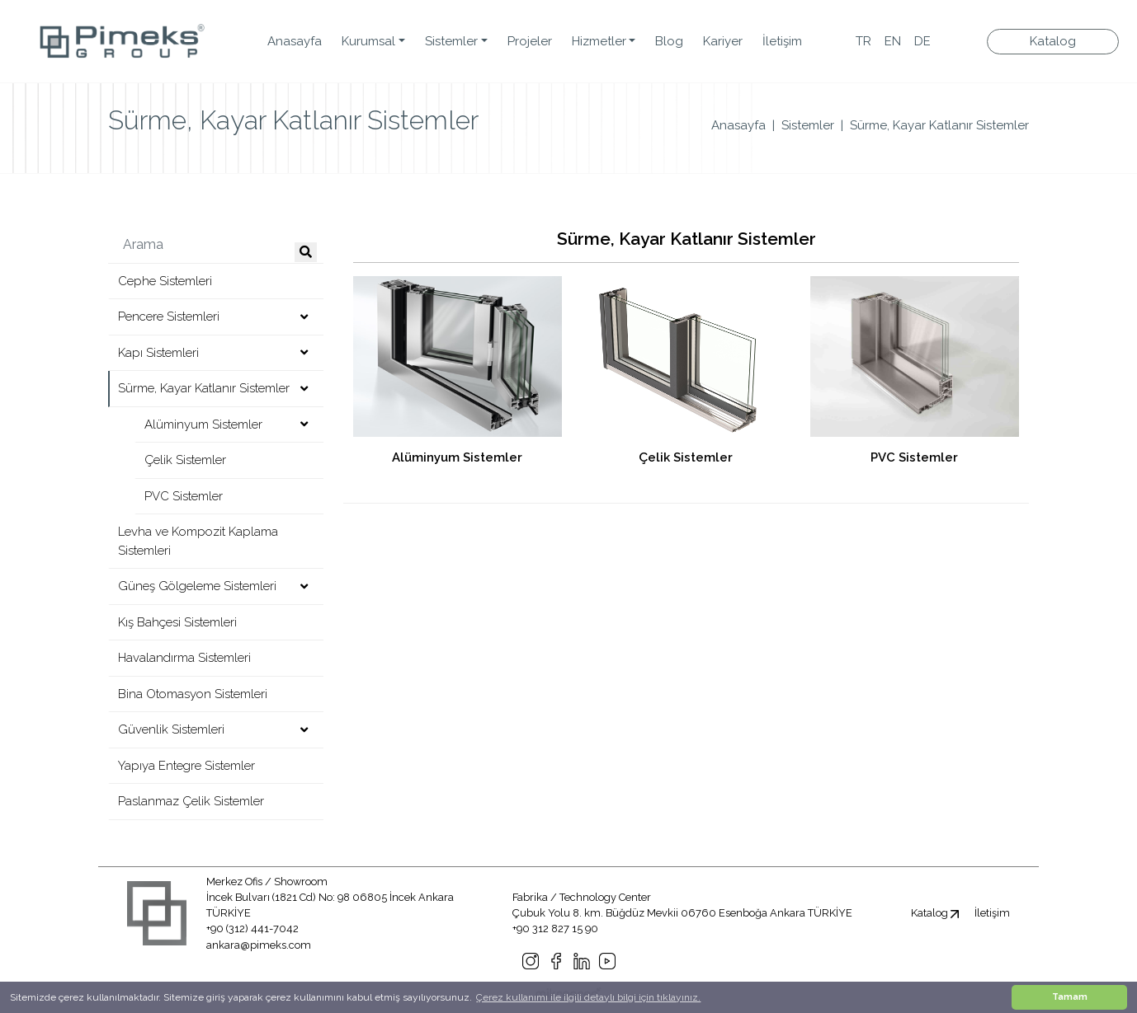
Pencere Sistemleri (168, 316)
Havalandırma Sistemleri (184, 657)
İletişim (782, 41)
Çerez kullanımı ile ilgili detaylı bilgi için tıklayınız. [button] (588, 997)
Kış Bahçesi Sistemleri (177, 622)
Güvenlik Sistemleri (171, 729)
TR (863, 41)
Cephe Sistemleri (165, 281)
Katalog (1053, 41)
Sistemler (807, 125)
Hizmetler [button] (599, 41)
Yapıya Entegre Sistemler (186, 765)
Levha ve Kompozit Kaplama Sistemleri (198, 541)
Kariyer (723, 41)
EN (893, 41)
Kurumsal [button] (368, 41)
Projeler (529, 41)
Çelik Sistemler (185, 460)
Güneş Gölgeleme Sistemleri (197, 586)
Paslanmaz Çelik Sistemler (191, 801)
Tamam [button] (1069, 997)
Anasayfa (294, 41)
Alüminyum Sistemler (203, 424)
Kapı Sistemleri (158, 352)
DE (922, 41)
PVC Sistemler (183, 496)
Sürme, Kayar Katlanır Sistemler (939, 125)
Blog (669, 41)
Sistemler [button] (451, 41)
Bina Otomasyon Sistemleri (192, 694)
